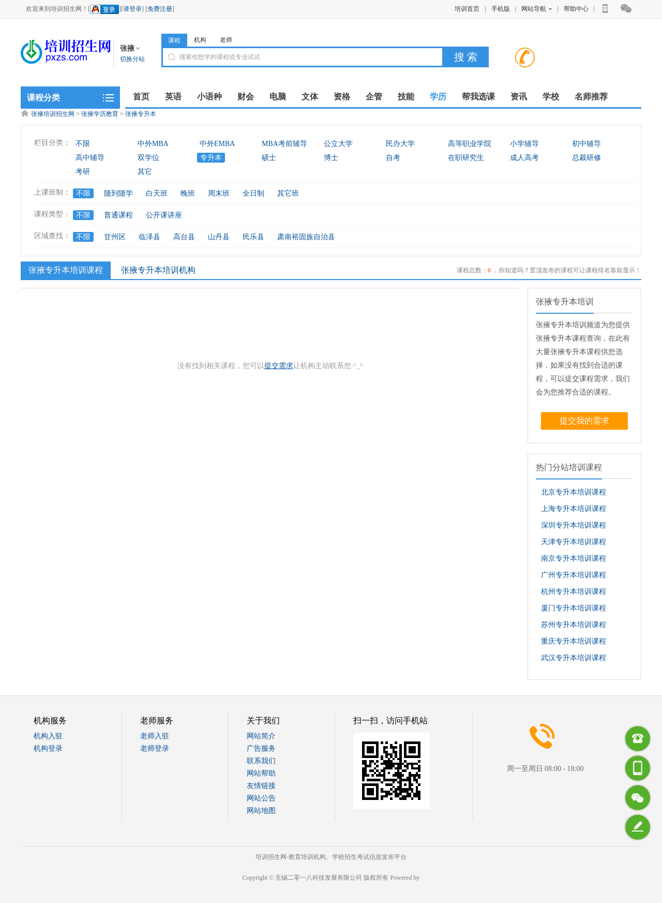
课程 (174, 40)
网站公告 (261, 798)
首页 (141, 96)
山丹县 (219, 237)
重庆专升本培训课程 (573, 641)
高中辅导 (90, 158)
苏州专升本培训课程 (573, 625)
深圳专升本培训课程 (573, 525)
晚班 (187, 193)
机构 (200, 39)
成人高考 (524, 158)
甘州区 (115, 237)
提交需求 (278, 366)
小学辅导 (524, 144)
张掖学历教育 (99, 114)
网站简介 (261, 736)
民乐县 (253, 237)
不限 (83, 144)
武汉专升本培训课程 (573, 658)
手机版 (500, 8)
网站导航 (536, 8)
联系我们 (261, 761)
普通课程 (118, 215)
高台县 (184, 237)
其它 (145, 172)
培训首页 (467, 8)
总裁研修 (586, 158)
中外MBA (153, 144)
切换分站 (132, 59)
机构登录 (48, 748)
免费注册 (159, 8)
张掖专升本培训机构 (158, 270)
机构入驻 (48, 736)
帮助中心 (576, 8)
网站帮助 (261, 773)
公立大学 (338, 144)
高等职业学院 (469, 144)
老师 (226, 39)
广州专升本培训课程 (573, 575)
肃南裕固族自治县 (306, 237)
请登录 (132, 8)
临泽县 (149, 237)
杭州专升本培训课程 (573, 591)
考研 (83, 172)
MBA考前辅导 (284, 144)
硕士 (269, 158)
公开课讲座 (164, 215)
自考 (393, 158)
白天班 (157, 193)
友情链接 (261, 786)
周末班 (219, 193)
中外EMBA (217, 144)
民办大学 (400, 144)
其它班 (288, 193)
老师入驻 (154, 736)
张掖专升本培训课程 (64, 269)
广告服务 (261, 748)
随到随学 (118, 193)
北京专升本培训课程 (573, 492)
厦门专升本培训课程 (573, 608)
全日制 (253, 193)
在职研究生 (466, 158)
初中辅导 (586, 144)
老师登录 (154, 748)
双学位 (148, 158)
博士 (331, 158)
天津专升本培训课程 (573, 542)
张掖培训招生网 (52, 114)
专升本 (211, 158)
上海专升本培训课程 (573, 509)
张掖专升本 (140, 114)
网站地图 (261, 810)
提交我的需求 (584, 420)
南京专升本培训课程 (573, 558)
